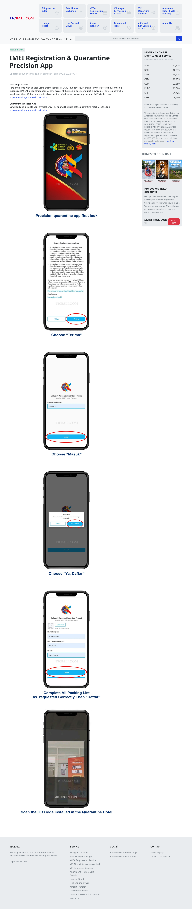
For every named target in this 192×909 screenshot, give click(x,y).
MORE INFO (174, 221)
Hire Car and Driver (79, 882)
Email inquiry (157, 852)
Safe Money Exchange (81, 856)
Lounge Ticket (77, 879)
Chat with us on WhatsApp (123, 852)
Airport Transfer (78, 886)
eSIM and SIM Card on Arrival (84, 894)
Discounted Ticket (79, 890)
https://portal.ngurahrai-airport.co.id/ (28, 97)
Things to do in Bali (79, 852)
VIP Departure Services (81, 868)
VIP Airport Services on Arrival (85, 864)
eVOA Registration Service (83, 860)
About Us (74, 898)
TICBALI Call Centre (160, 856)
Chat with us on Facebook (123, 856)
